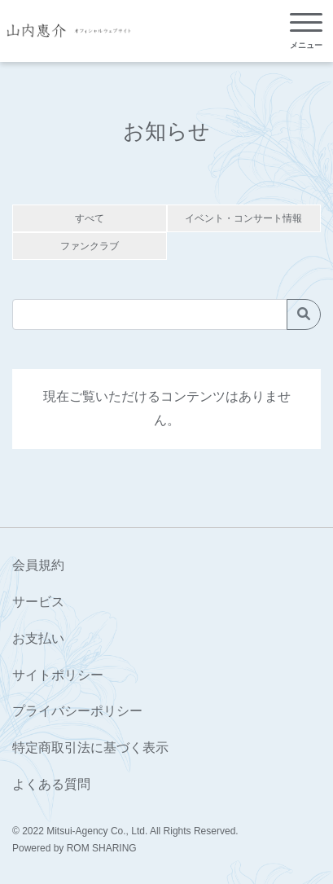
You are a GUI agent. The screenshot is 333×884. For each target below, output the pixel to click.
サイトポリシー (57, 675)
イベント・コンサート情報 (243, 218)
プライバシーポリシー (77, 711)
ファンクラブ (89, 246)
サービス (38, 602)
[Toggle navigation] (306, 31)
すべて (89, 218)
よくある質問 (51, 784)
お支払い (38, 638)
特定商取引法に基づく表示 (90, 747)
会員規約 (38, 565)
